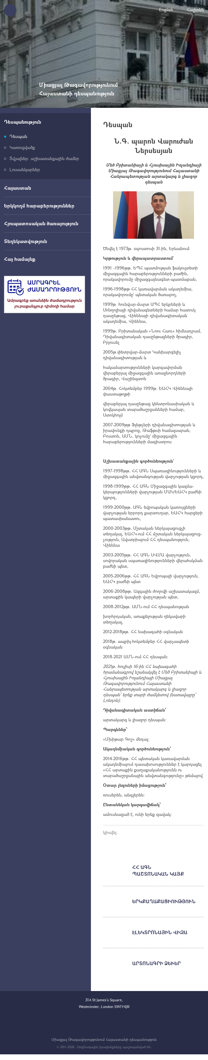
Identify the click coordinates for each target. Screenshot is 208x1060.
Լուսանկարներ (24, 169)
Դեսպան (18, 136)
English (166, 9)
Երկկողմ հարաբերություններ (39, 205)
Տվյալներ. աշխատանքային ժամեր (44, 158)
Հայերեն (195, 9)
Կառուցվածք (22, 147)
